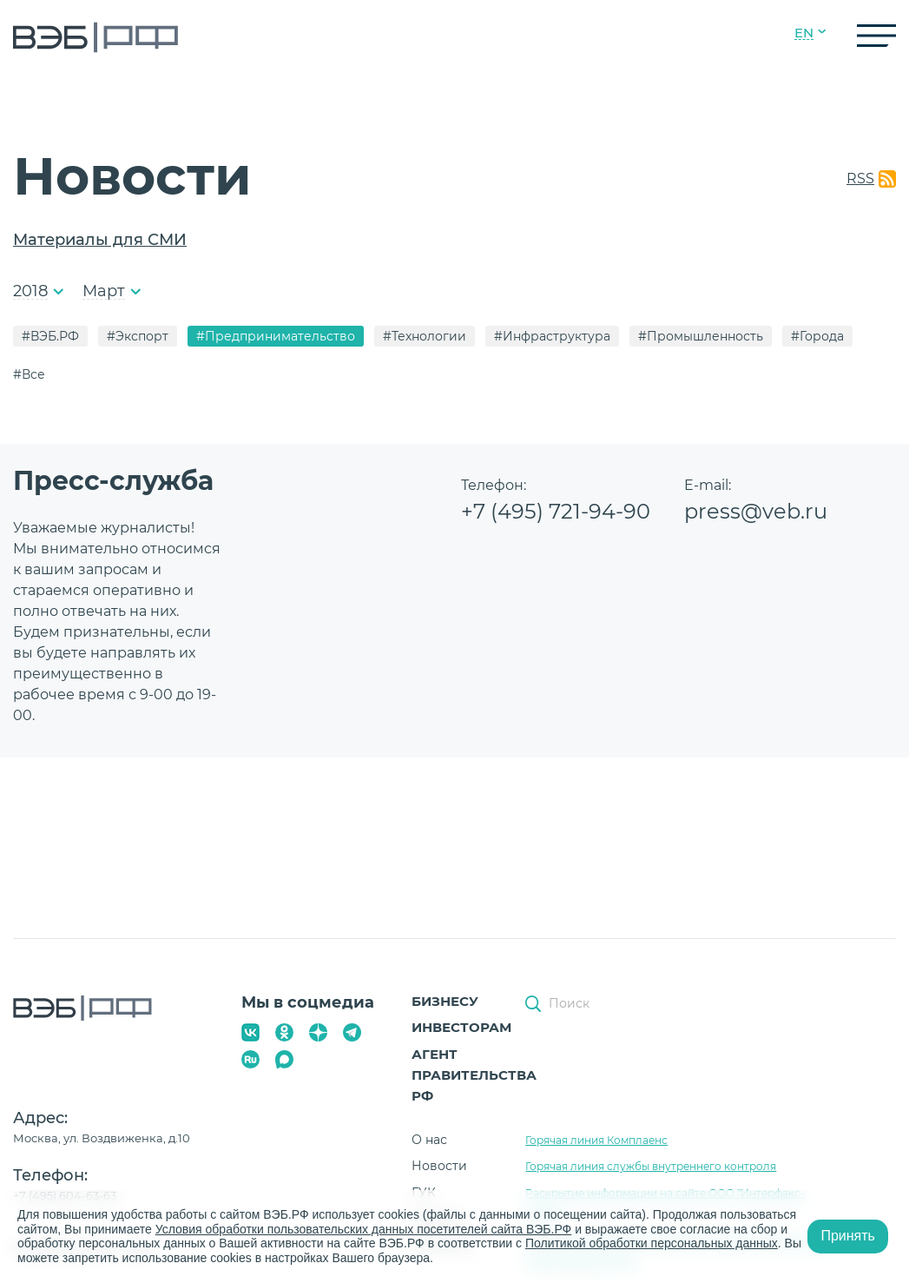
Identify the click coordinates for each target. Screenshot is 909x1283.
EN (803, 33)
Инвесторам (461, 1027)
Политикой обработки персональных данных (651, 1243)
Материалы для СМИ (100, 239)
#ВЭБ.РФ (50, 336)
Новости (439, 1166)
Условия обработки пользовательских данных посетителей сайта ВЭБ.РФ (363, 1229)
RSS (860, 178)
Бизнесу (445, 1001)
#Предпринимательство (275, 336)
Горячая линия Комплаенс (596, 1140)
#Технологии (424, 336)
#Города (817, 336)
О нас (429, 1139)
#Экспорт (137, 336)
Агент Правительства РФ (474, 1075)
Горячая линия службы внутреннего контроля (650, 1166)
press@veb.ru (755, 511)
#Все (29, 374)
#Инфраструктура (552, 336)
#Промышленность (700, 336)
